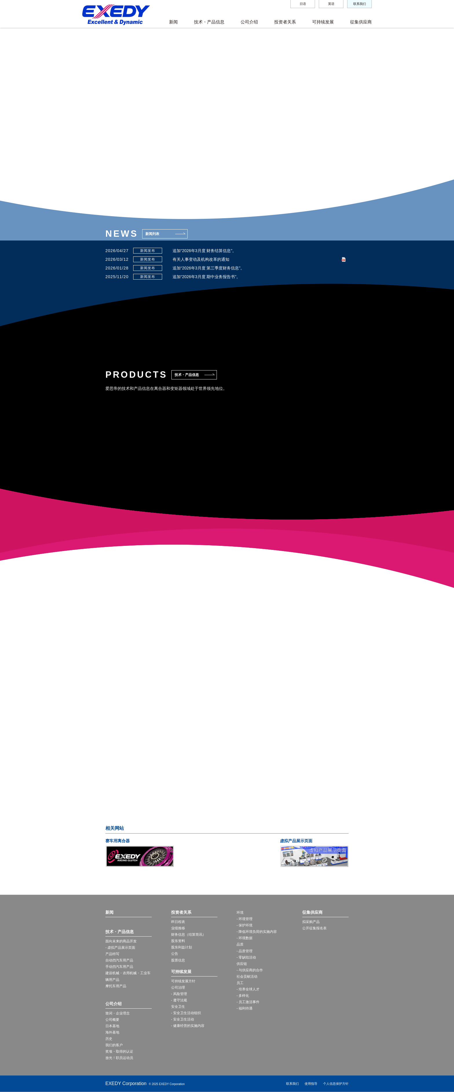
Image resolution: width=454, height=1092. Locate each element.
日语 (303, 3)
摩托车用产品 (115, 986)
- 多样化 (243, 996)
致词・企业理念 (117, 1013)
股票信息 (178, 960)
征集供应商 (361, 21)
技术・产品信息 (209, 21)
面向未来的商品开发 (121, 941)
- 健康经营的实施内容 (187, 1026)
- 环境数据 (244, 938)
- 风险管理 (179, 994)
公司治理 (178, 987)
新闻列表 (152, 234)
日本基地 (112, 1026)
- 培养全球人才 (248, 989)
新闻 (173, 21)
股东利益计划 (181, 947)
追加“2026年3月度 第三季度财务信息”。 (208, 268)
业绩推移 (178, 928)
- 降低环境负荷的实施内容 (257, 932)
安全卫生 (178, 1007)
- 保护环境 (244, 925)
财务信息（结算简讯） (188, 935)
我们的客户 (114, 1045)
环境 (240, 913)
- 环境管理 (244, 919)
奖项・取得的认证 (119, 1051)
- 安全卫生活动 (182, 1019)
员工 (240, 983)
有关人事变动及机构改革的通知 (201, 259)
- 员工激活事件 (248, 1002)
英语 (331, 3)
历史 (108, 1039)
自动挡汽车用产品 (119, 960)
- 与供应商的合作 (250, 970)
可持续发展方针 (183, 981)
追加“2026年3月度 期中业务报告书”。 (206, 276)
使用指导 (311, 1083)
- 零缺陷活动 (246, 957)
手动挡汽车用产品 (119, 967)
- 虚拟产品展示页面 (120, 948)
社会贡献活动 (247, 976)
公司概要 (112, 1020)
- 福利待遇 (244, 1008)
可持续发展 (323, 21)
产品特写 (112, 954)
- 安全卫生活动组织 (186, 1013)
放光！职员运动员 (119, 1058)
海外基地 (112, 1032)
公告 (174, 954)
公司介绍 (249, 21)
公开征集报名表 (314, 928)
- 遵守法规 (179, 1000)
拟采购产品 (311, 922)
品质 (240, 944)
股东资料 (178, 941)
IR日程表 (178, 922)
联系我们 (359, 3)
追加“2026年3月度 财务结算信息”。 (204, 250)
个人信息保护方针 (336, 1083)
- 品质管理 (244, 951)
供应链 (242, 964)
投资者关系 (285, 21)
